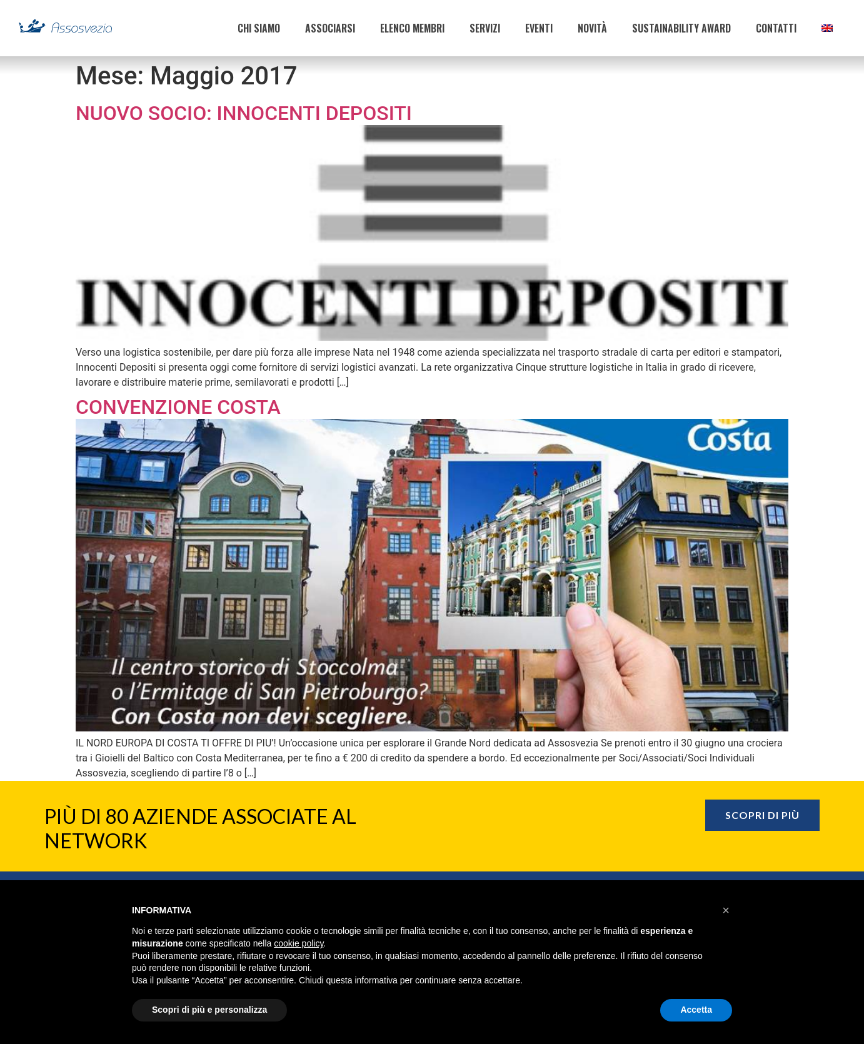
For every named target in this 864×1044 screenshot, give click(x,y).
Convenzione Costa (178, 407)
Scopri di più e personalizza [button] (209, 1010)
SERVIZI (485, 28)
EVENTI (539, 28)
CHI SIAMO (259, 28)
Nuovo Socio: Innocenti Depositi (244, 113)
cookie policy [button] (298, 943)
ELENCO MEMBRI (412, 28)
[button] (726, 910)
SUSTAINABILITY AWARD (681, 28)
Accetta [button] (696, 1010)
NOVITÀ (592, 28)
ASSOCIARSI (330, 28)
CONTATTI (776, 28)
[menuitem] (827, 28)
